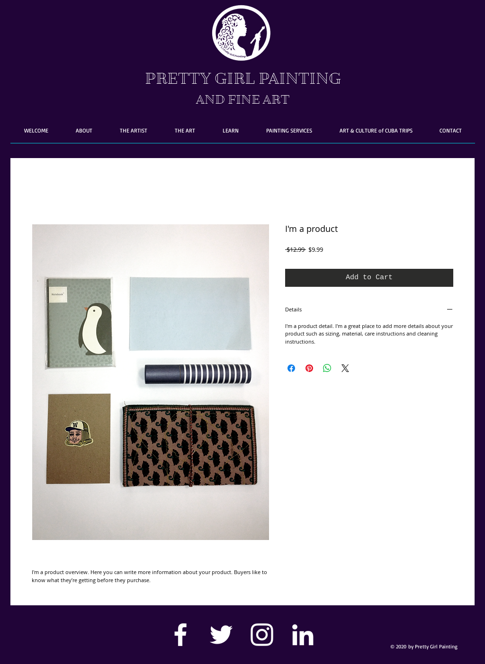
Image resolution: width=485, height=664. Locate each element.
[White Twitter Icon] (221, 635)
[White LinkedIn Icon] (302, 635)
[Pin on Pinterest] (309, 368)
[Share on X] (345, 368)
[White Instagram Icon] (262, 635)
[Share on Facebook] (291, 368)
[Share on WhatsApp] (327, 368)
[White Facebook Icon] (180, 635)
